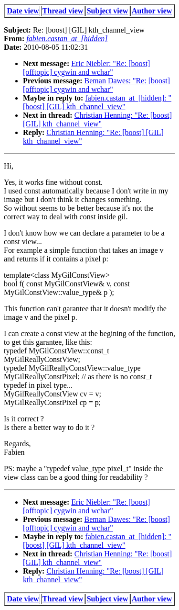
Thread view (62, 11)
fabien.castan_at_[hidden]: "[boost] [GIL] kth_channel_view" (97, 102)
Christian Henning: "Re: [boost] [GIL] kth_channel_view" (97, 119)
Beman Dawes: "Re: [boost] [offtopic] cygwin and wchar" (96, 85)
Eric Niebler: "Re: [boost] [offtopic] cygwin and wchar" (86, 67)
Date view (23, 11)
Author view (152, 11)
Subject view (107, 11)
